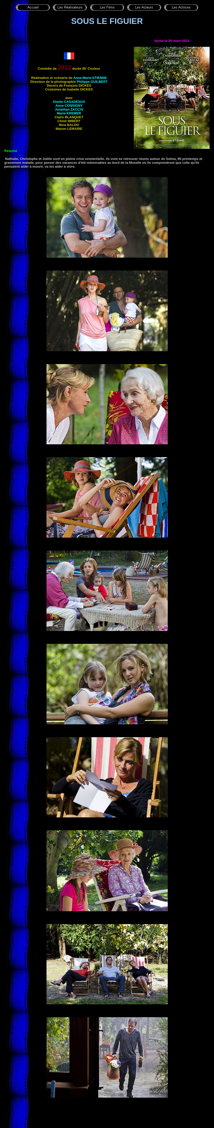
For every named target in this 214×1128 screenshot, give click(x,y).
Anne (68, 105)
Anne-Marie (90, 78)
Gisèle (69, 102)
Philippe (92, 82)
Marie (69, 113)
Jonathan (69, 109)
